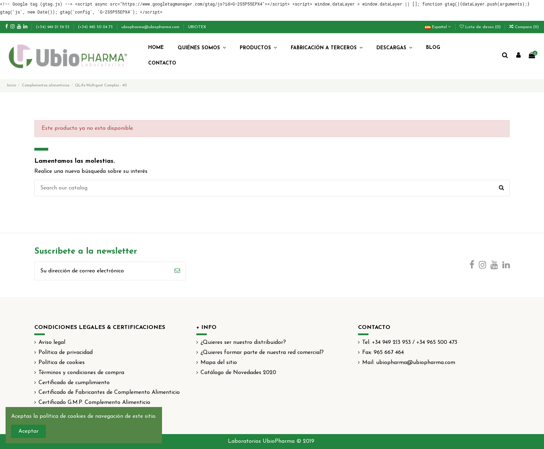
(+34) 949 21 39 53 (53, 27)
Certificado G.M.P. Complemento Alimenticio (94, 402)
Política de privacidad (66, 352)
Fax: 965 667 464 (383, 352)
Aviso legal (52, 342)
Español (438, 27)
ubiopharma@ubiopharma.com (151, 27)
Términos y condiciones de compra (81, 372)
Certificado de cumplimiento (74, 383)
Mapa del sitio (219, 362)
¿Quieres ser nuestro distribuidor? (243, 342)
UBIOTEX (197, 27)
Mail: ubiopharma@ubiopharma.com (408, 362)
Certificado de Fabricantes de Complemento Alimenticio (109, 392)
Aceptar (28, 431)
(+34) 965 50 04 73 (96, 27)
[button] (202, 48)
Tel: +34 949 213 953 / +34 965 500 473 (409, 342)
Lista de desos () (481, 27)
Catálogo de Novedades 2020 (238, 372)
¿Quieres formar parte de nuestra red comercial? (262, 352)
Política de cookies (62, 362)
